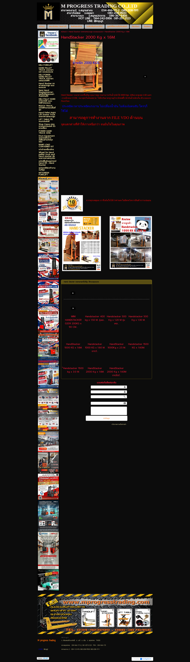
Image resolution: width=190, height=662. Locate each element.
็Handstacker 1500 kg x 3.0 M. (73, 370)
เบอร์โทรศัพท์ (87, 398)
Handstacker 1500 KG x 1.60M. (138, 345)
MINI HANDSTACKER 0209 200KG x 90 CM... (73, 322)
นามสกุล (87, 392)
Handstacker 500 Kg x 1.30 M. (138, 318)
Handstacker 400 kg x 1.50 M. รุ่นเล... (95, 318)
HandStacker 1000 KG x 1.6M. (73, 345)
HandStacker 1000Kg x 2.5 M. (117, 345)
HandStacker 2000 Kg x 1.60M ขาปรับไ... (116, 371)
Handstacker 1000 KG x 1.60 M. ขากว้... (95, 347)
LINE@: (40, 649)
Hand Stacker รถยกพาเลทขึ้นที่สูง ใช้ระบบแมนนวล (81, 282)
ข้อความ (87, 408)
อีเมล (88, 403)
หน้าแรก (64, 31)
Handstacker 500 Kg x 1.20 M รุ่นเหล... (116, 320)
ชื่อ (89, 387)
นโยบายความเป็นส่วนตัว (119, 424)
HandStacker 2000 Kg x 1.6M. (95, 370)
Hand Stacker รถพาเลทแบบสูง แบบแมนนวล (86, 31)
